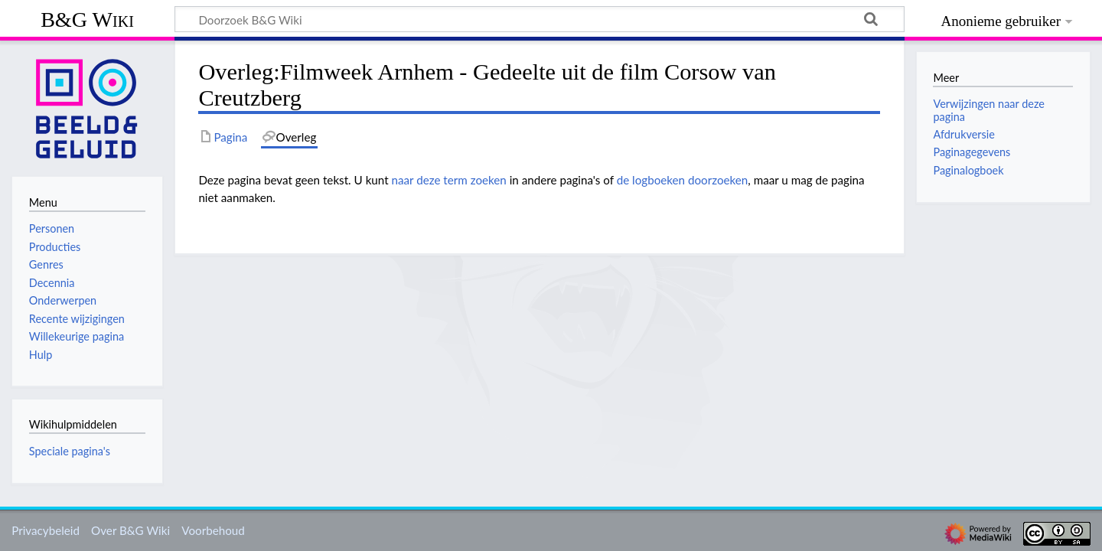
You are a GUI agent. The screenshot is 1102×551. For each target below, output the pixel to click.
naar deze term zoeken (449, 180)
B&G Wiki (87, 19)
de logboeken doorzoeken (682, 180)
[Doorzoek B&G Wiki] (539, 19)
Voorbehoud (212, 530)
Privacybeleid (45, 530)
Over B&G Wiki (130, 530)
